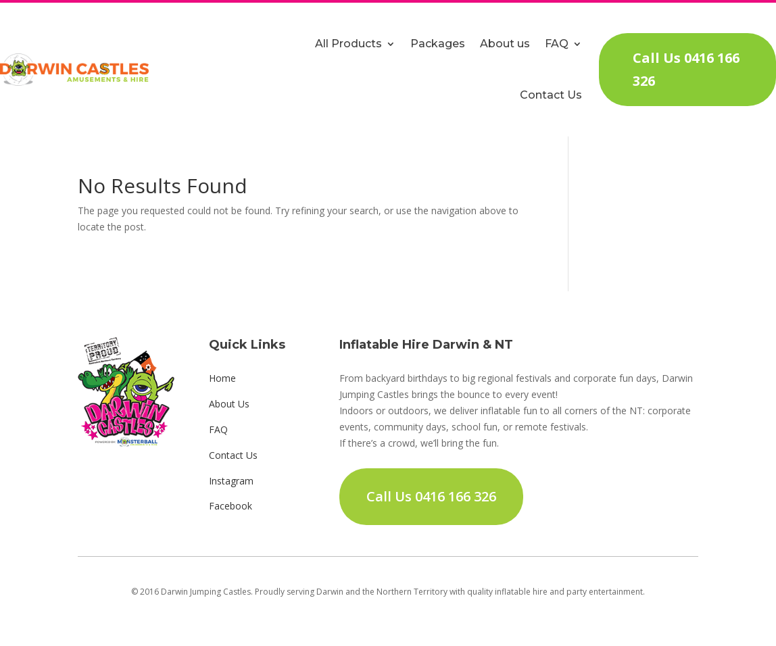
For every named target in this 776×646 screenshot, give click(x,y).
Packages (437, 43)
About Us (229, 403)
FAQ (556, 43)
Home (222, 378)
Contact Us (551, 95)
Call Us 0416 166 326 (686, 69)
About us (505, 43)
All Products (348, 43)
